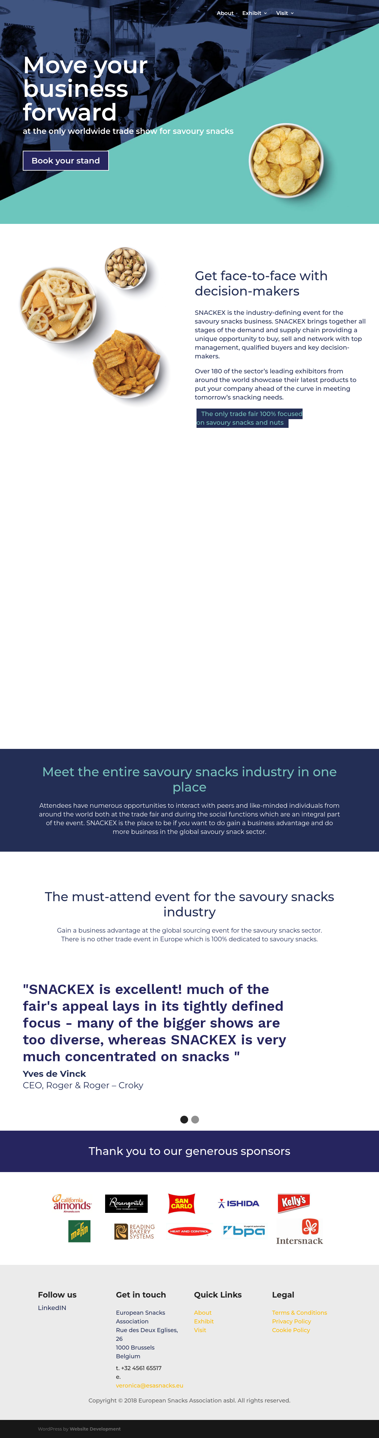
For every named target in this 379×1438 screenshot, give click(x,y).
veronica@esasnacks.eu (149, 1385)
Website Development (95, 1429)
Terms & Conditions (300, 1312)
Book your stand (66, 161)
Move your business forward (85, 88)
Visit (282, 13)
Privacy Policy (291, 1321)
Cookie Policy (291, 1330)
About (225, 13)
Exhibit (251, 13)
